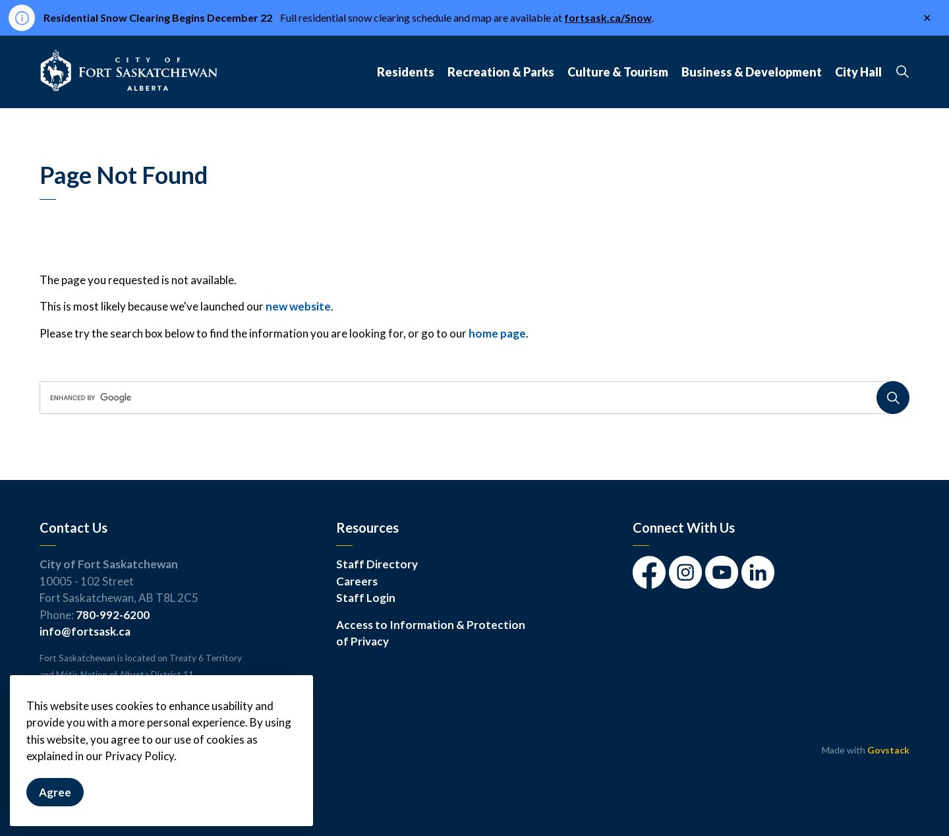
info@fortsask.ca (85, 631)
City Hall (858, 72)
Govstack (888, 750)
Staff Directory (377, 564)
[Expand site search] (902, 71)
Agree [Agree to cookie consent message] (55, 809)
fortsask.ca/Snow (608, 17)
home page (497, 333)
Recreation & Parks (500, 72)
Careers (357, 581)
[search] (470, 397)
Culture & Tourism (617, 72)
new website (298, 306)
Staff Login (365, 598)
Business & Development (751, 72)
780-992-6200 (113, 615)
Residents (405, 72)
